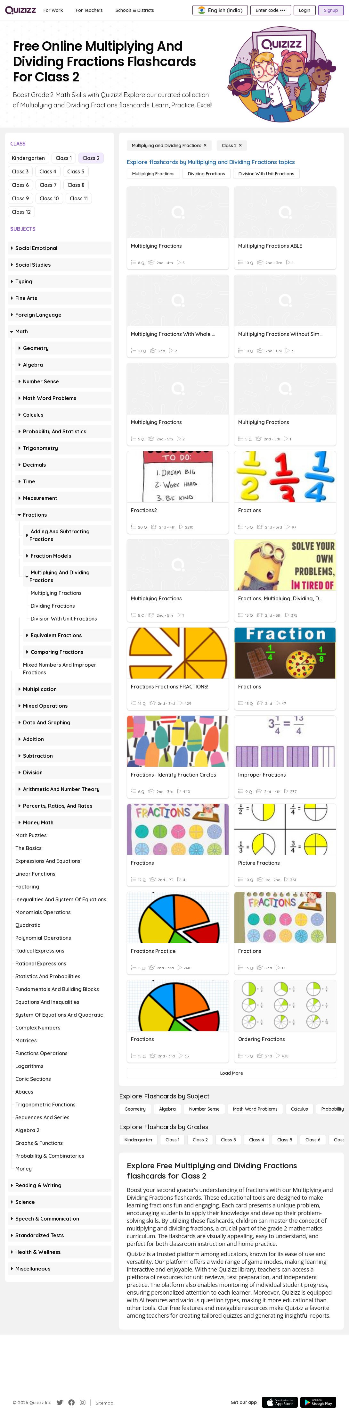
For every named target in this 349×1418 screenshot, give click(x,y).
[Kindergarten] (138, 1140)
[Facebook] (71, 1402)
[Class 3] (228, 1140)
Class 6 (20, 185)
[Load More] (231, 1073)
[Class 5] (284, 1140)
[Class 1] (172, 1140)
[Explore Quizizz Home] (20, 10)
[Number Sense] (204, 1109)
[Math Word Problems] (255, 1109)
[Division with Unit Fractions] (266, 174)
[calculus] (299, 1109)
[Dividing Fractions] (206, 174)
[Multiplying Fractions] (153, 174)
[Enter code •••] (270, 10)
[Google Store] (318, 1402)
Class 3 (20, 171)
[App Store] (280, 1402)
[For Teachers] (89, 10)
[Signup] (331, 10)
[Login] (305, 10)
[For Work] (53, 10)
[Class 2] (232, 145)
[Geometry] (135, 1109)
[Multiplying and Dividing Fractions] (169, 145)
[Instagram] (82, 1402)
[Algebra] (167, 1109)
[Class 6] (313, 1140)
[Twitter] (60, 1402)
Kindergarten (28, 158)
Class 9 (20, 198)
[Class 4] (256, 1140)
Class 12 (21, 212)
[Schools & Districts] (134, 10)
